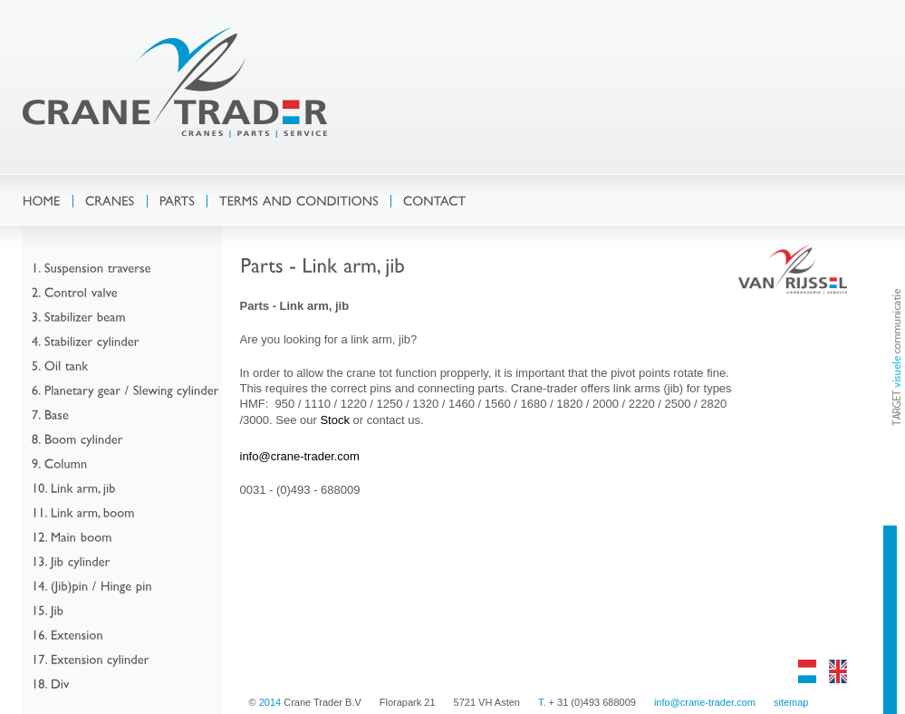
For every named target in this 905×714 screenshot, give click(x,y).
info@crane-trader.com (300, 456)
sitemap (791, 702)
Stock (335, 420)
